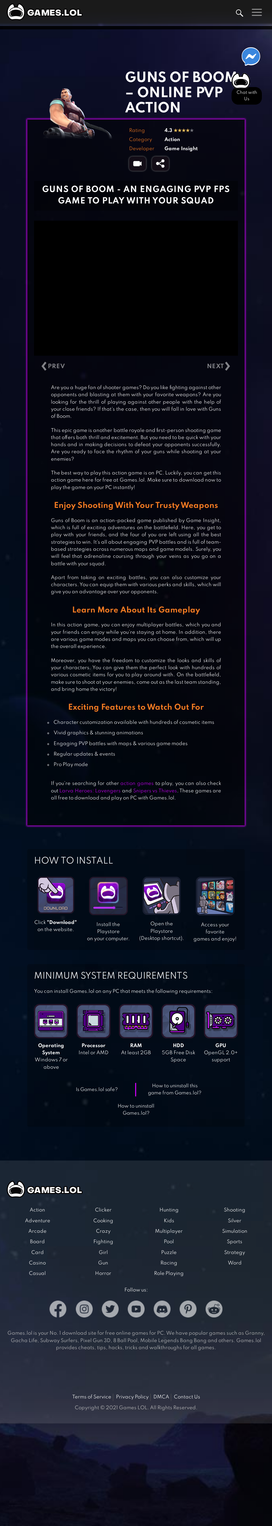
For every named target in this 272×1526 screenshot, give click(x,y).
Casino (37, 1263)
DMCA (161, 1397)
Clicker (103, 1210)
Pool (169, 1241)
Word (235, 1263)
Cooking (103, 1221)
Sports (234, 1241)
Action (172, 139)
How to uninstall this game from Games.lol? (175, 1089)
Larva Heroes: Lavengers (90, 791)
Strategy (234, 1252)
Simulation (234, 1231)
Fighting (103, 1241)
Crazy (103, 1231)
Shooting (234, 1210)
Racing (168, 1263)
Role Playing (169, 1273)
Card (37, 1252)
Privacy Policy (132, 1397)
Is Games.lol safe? (97, 1089)
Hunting (169, 1210)
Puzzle (169, 1252)
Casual (37, 1273)
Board (37, 1241)
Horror (103, 1273)
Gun (103, 1263)
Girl (103, 1252)
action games (137, 783)
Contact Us (187, 1397)
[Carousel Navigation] (136, 366)
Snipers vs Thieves (155, 791)
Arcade (37, 1231)
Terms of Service (91, 1397)
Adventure (37, 1221)
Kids (169, 1221)
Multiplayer (169, 1231)
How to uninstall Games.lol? (136, 1110)
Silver (234, 1221)
